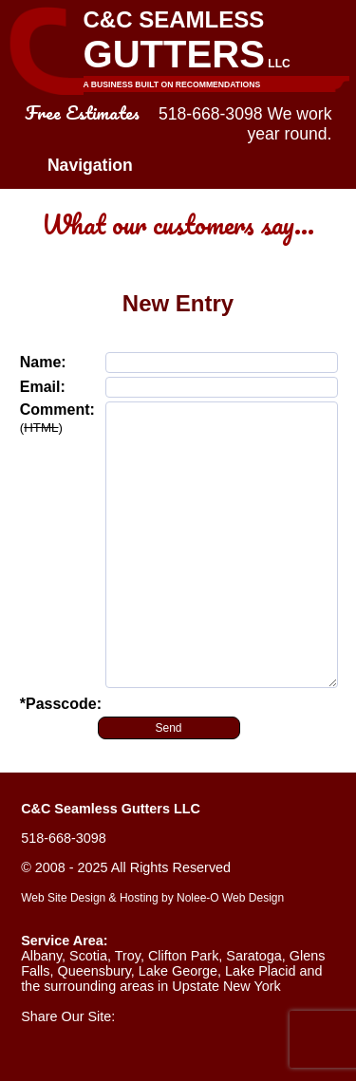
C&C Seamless (216, 49)
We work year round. (290, 123)
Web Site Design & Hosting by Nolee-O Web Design (152, 897)
